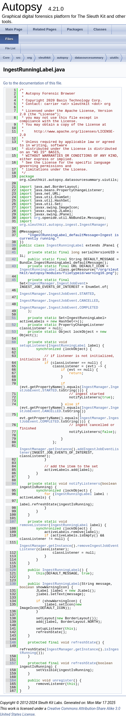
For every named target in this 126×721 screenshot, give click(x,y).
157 (11, 663)
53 (11, 331)
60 (11, 342)
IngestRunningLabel (64, 245)
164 (11, 680)
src (18, 57)
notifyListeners (84, 483)
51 (11, 317)
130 (11, 583)
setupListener (33, 345)
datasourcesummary (89, 57)
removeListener (34, 525)
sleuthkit (44, 57)
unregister (63, 680)
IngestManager (92, 224)
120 (11, 570)
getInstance (59, 449)
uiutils (114, 57)
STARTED (86, 293)
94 (11, 483)
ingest (71, 224)
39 (11, 245)
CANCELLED (88, 300)
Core (6, 57)
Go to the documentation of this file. (32, 83)
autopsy (62, 57)
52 (11, 324)
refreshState (83, 642)
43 (11, 266)
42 (11, 259)
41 (11, 252)
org (29, 57)
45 (11, 280)
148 (11, 642)
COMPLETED (88, 307)
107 (11, 521)
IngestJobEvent (71, 283)
